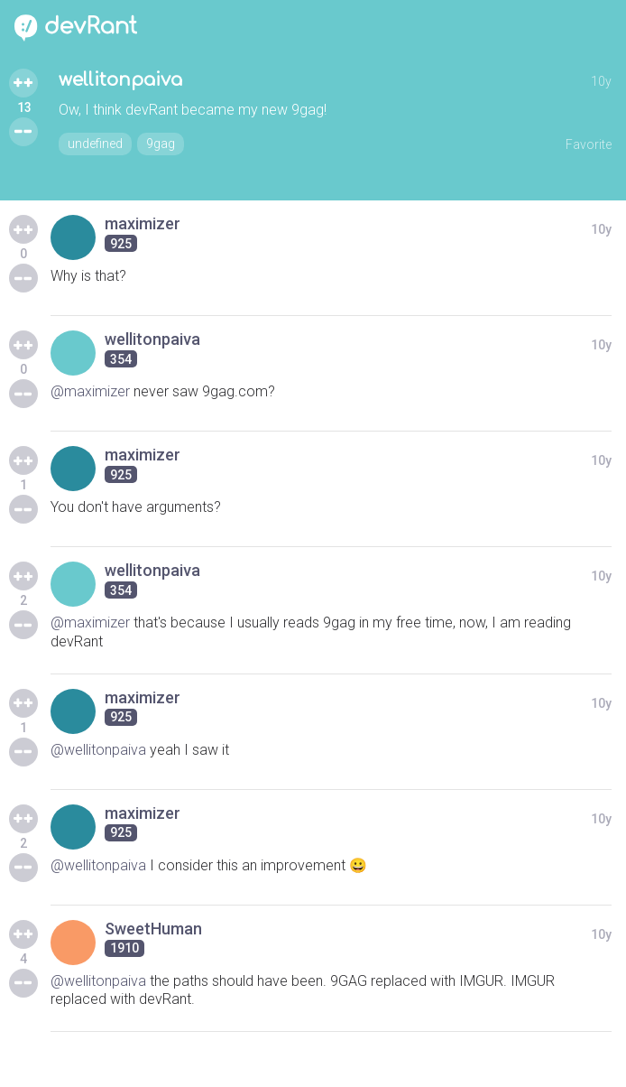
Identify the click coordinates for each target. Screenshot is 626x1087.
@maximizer (90, 391)
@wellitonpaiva (98, 749)
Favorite (589, 144)
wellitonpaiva (120, 80)
